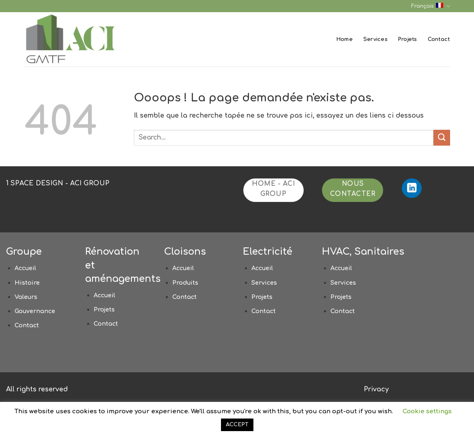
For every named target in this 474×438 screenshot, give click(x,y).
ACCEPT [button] (237, 424)
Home (345, 39)
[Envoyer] (441, 138)
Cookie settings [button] (427, 411)
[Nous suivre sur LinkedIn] (412, 188)
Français (430, 6)
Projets (407, 39)
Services (375, 39)
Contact (439, 39)
